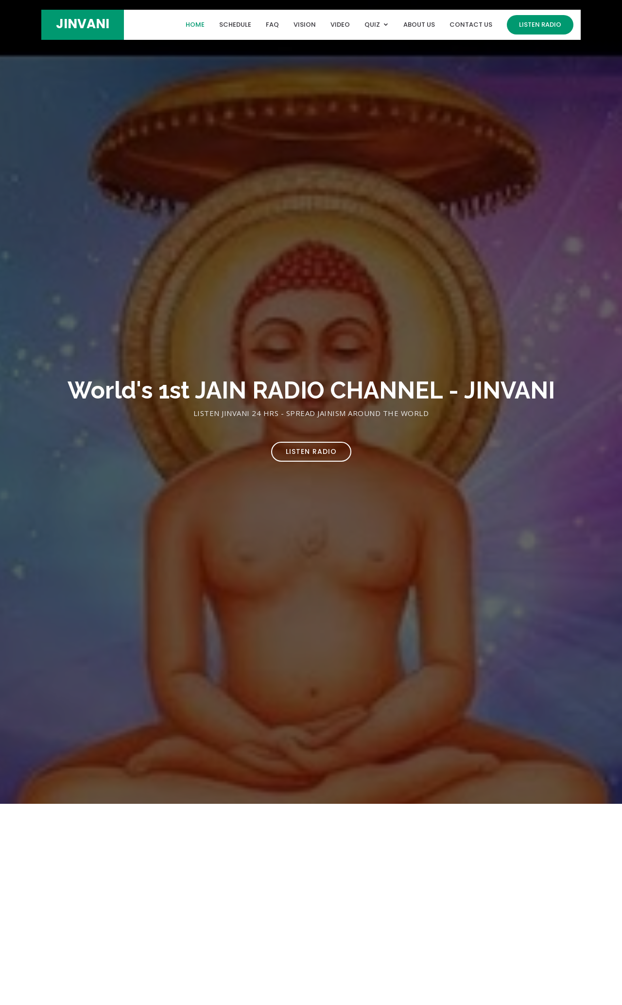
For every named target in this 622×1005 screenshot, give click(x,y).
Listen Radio (540, 24)
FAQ (272, 24)
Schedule (235, 24)
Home (195, 24)
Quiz (372, 24)
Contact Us (470, 24)
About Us (419, 24)
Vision (305, 24)
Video (340, 24)
